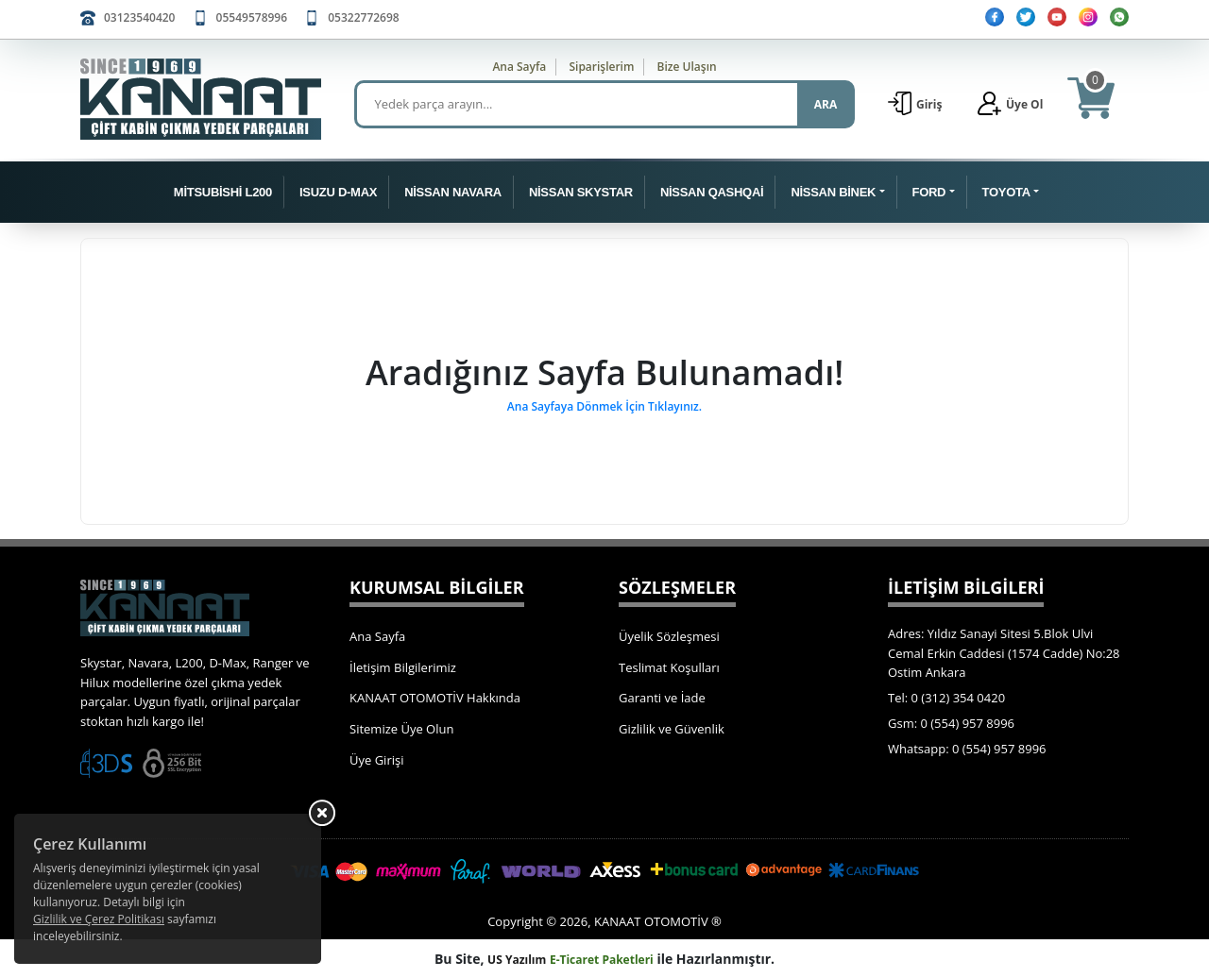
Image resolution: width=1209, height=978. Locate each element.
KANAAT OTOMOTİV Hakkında (434, 697)
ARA (825, 104)
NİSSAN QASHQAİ (711, 192)
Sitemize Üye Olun (401, 728)
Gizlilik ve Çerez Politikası (98, 919)
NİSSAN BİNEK (833, 192)
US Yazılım (516, 960)
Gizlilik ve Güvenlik (671, 728)
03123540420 (139, 17)
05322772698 (363, 17)
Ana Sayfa (519, 67)
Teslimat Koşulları (669, 667)
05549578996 (251, 17)
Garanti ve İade (662, 697)
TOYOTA (1006, 192)
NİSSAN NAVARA (453, 192)
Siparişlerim (601, 67)
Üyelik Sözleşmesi (669, 636)
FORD (929, 192)
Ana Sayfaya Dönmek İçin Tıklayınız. (604, 406)
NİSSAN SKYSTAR (581, 192)
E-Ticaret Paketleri (602, 960)
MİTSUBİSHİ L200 (223, 192)
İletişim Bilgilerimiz (402, 667)
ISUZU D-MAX (338, 192)
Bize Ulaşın (687, 67)
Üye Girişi (376, 759)
